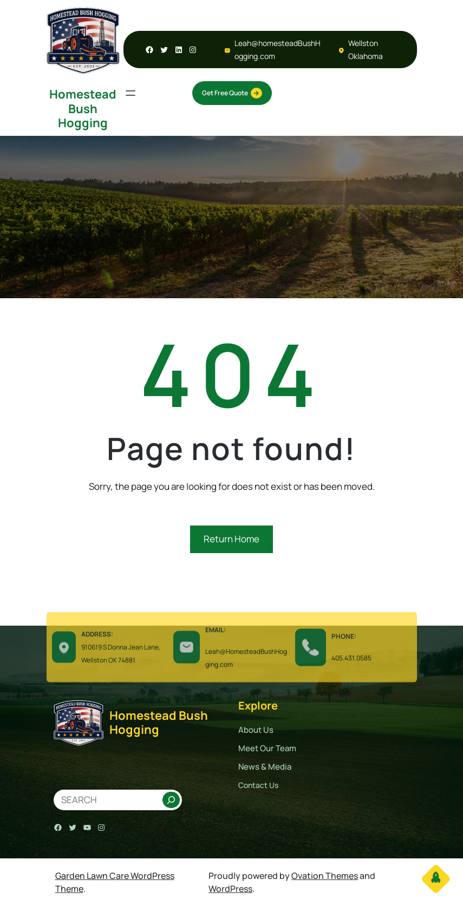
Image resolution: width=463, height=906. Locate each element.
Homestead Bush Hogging (82, 108)
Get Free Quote (232, 93)
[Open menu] (130, 93)
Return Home (231, 539)
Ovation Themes (324, 876)
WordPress (230, 889)
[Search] (171, 800)
